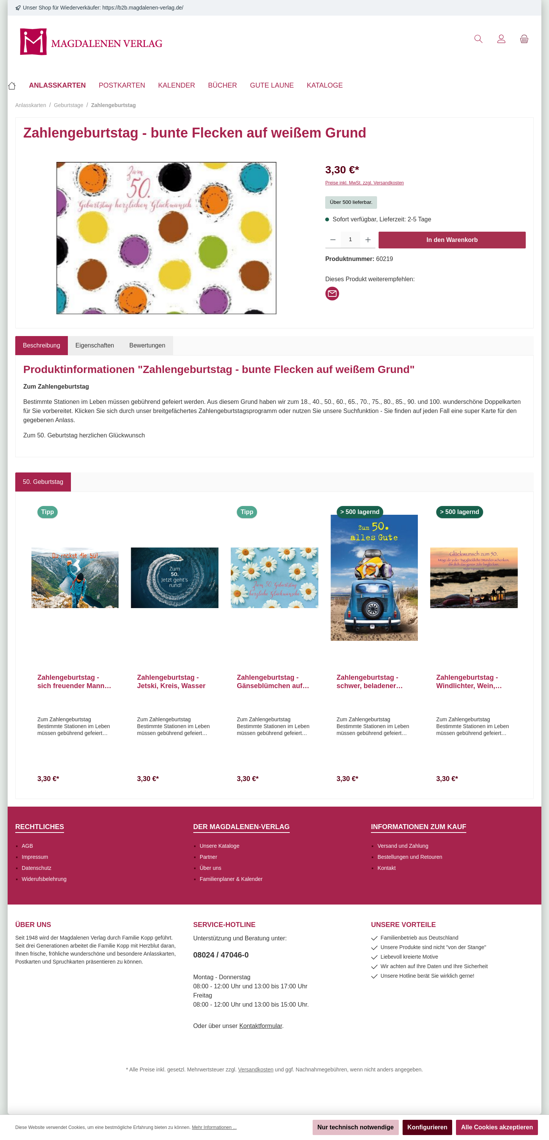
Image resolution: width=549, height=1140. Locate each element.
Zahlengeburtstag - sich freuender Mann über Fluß (70, 682)
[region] (167, 238)
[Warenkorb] (524, 39)
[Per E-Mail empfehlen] (332, 293)
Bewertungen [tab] (147, 345)
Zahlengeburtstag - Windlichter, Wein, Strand (467, 682)
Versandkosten (256, 1069)
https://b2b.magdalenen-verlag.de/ (143, 8)
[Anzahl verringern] (333, 240)
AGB (27, 846)
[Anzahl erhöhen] (368, 240)
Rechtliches (39, 827)
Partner (208, 857)
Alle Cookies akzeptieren (497, 1127)
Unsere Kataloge (219, 846)
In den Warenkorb (452, 240)
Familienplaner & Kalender (231, 879)
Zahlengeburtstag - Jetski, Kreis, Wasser (171, 682)
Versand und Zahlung (402, 846)
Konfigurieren (428, 1127)
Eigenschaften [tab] (94, 345)
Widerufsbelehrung (44, 879)
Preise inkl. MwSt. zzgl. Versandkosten (364, 183)
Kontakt (386, 868)
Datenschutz (36, 868)
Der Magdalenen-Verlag (241, 827)
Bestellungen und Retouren (409, 857)
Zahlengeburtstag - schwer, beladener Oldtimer (367, 682)
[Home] (15, 85)
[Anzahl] (350, 240)
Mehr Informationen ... (214, 1127)
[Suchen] (478, 39)
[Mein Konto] (501, 39)
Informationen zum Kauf (418, 827)
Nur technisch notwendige (356, 1127)
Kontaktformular (260, 1026)
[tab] (41, 345)
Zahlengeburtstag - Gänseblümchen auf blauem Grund (269, 682)
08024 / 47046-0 (221, 955)
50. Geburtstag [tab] (43, 482)
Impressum (35, 857)
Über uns (211, 868)
